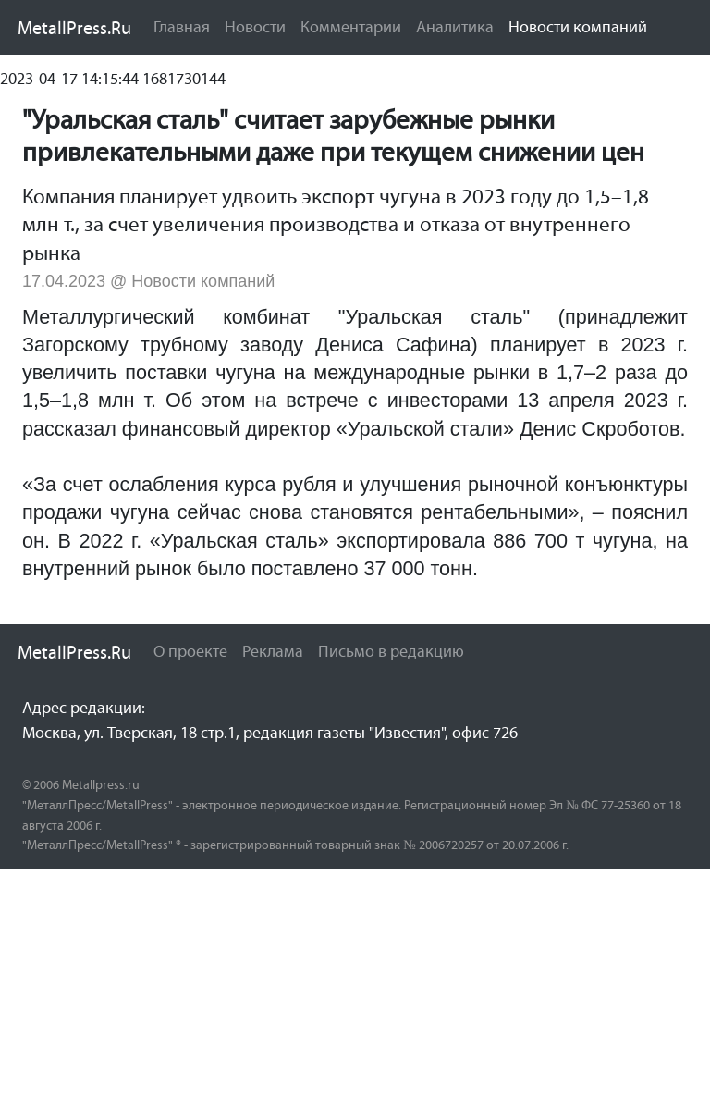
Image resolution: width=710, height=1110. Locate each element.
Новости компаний (581, 26)
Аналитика (455, 27)
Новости (255, 27)
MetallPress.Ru (74, 28)
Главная (181, 27)
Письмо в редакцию (391, 651)
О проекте (190, 651)
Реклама (272, 651)
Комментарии (350, 27)
